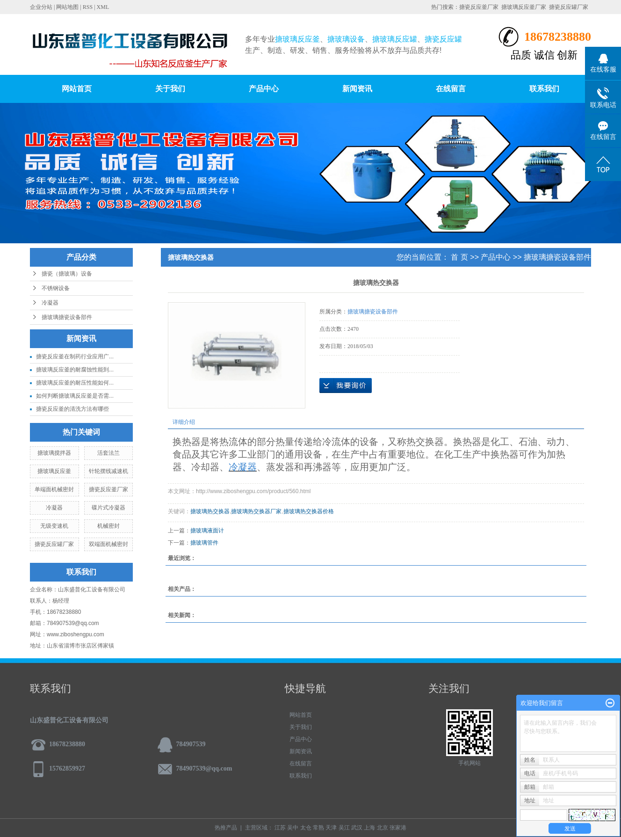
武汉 (356, 827)
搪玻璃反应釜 (54, 471)
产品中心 (264, 89)
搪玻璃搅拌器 (54, 453)
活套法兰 (108, 453)
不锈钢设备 (56, 288)
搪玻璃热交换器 (210, 511)
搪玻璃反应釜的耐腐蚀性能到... (75, 369)
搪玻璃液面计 (207, 530)
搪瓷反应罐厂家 (568, 7)
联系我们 (544, 89)
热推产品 (226, 827)
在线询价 (345, 385)
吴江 (344, 827)
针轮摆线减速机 (108, 471)
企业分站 (41, 7)
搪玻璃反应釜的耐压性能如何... (75, 382)
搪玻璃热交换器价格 (308, 511)
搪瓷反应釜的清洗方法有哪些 (72, 409)
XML (103, 7)
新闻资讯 (357, 89)
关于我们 (170, 89)
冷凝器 (50, 302)
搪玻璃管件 (204, 542)
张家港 (398, 827)
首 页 (459, 257)
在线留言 (451, 89)
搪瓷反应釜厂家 (478, 7)
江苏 (280, 827)
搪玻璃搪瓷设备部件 (67, 317)
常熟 (318, 827)
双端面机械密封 (108, 544)
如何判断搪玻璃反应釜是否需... (75, 396)
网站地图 (67, 7)
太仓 (305, 827)
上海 (369, 827)
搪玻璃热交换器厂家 (256, 511)
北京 (382, 827)
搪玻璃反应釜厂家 (523, 7)
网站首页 (77, 89)
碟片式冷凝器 (108, 507)
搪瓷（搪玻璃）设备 (67, 273)
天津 (331, 827)
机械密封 (108, 526)
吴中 (292, 827)
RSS (88, 7)
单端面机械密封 (54, 489)
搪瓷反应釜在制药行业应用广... (75, 356)
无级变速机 (54, 526)
